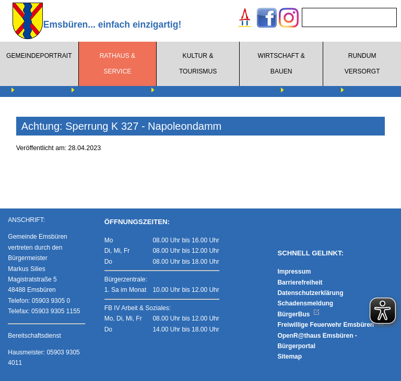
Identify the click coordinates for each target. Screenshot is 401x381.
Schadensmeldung (305, 303)
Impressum (294, 271)
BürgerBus (298, 314)
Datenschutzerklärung (310, 293)
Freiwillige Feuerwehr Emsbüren (330, 324)
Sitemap (289, 356)
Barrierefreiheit (299, 282)
